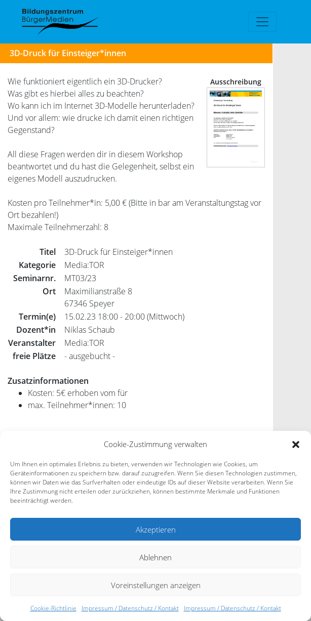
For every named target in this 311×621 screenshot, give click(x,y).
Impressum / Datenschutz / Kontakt (130, 608)
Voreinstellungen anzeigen (156, 585)
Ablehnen (155, 557)
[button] (296, 444)
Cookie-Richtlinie (53, 608)
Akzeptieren (156, 529)
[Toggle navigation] (262, 22)
